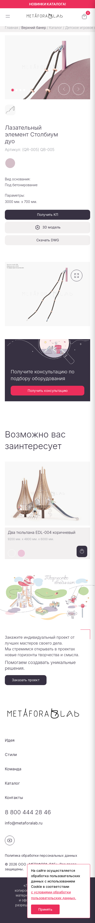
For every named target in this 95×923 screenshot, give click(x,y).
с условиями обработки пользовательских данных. (53, 895)
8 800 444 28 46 (28, 812)
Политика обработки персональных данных (41, 855)
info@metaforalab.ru (23, 823)
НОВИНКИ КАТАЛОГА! (47, 4)
